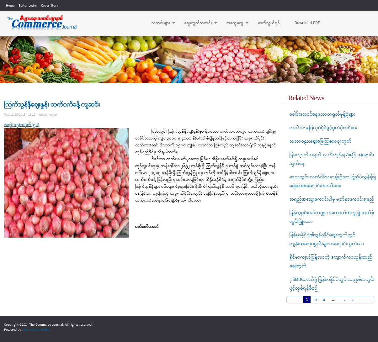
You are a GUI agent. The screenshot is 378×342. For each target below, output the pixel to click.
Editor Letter (28, 5)
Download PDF (307, 23)
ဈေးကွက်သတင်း (197, 23)
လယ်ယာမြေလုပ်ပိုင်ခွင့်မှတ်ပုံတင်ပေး (323, 128)
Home (10, 5)
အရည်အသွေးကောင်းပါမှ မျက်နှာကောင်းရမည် (332, 199)
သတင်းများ (160, 23)
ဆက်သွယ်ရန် (269, 23)
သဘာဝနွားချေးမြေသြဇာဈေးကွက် (321, 141)
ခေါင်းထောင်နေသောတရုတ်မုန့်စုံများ (322, 114)
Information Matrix (36, 330)
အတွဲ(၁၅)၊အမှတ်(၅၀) (21, 125)
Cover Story (49, 5)
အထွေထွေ (234, 23)
